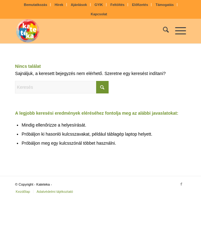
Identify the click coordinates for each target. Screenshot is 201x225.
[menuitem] (36, 4)
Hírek (59, 5)
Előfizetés (140, 5)
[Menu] (177, 30)
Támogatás (164, 5)
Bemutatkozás (35, 5)
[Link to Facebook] (181, 184)
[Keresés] (163, 30)
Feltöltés (117, 5)
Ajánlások (79, 5)
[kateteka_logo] (83, 30)
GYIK (99, 5)
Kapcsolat (99, 14)
